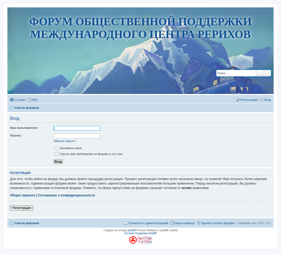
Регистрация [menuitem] (249, 99)
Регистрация (21, 208)
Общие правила (22, 195)
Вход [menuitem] (267, 99)
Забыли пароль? (65, 141)
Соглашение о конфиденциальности (66, 195)
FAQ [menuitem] (34, 99)
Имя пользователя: (24, 127)
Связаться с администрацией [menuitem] (148, 223)
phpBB (132, 230)
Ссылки (20, 99)
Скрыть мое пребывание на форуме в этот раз (88, 153)
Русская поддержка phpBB (140, 233)
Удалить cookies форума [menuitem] (217, 223)
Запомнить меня (68, 148)
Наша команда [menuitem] (184, 223)
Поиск (260, 73)
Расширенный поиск (267, 73)
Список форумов (27, 223)
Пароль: (16, 135)
